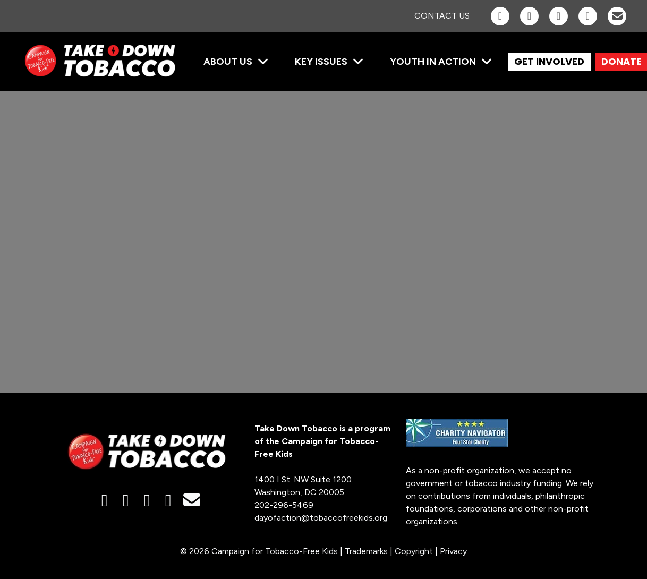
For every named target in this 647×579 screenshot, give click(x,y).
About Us (227, 61)
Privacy (453, 551)
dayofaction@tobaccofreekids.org (320, 518)
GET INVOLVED (549, 61)
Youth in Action (433, 61)
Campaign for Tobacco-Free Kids (274, 551)
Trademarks (366, 551)
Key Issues (321, 61)
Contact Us (442, 16)
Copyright (414, 551)
